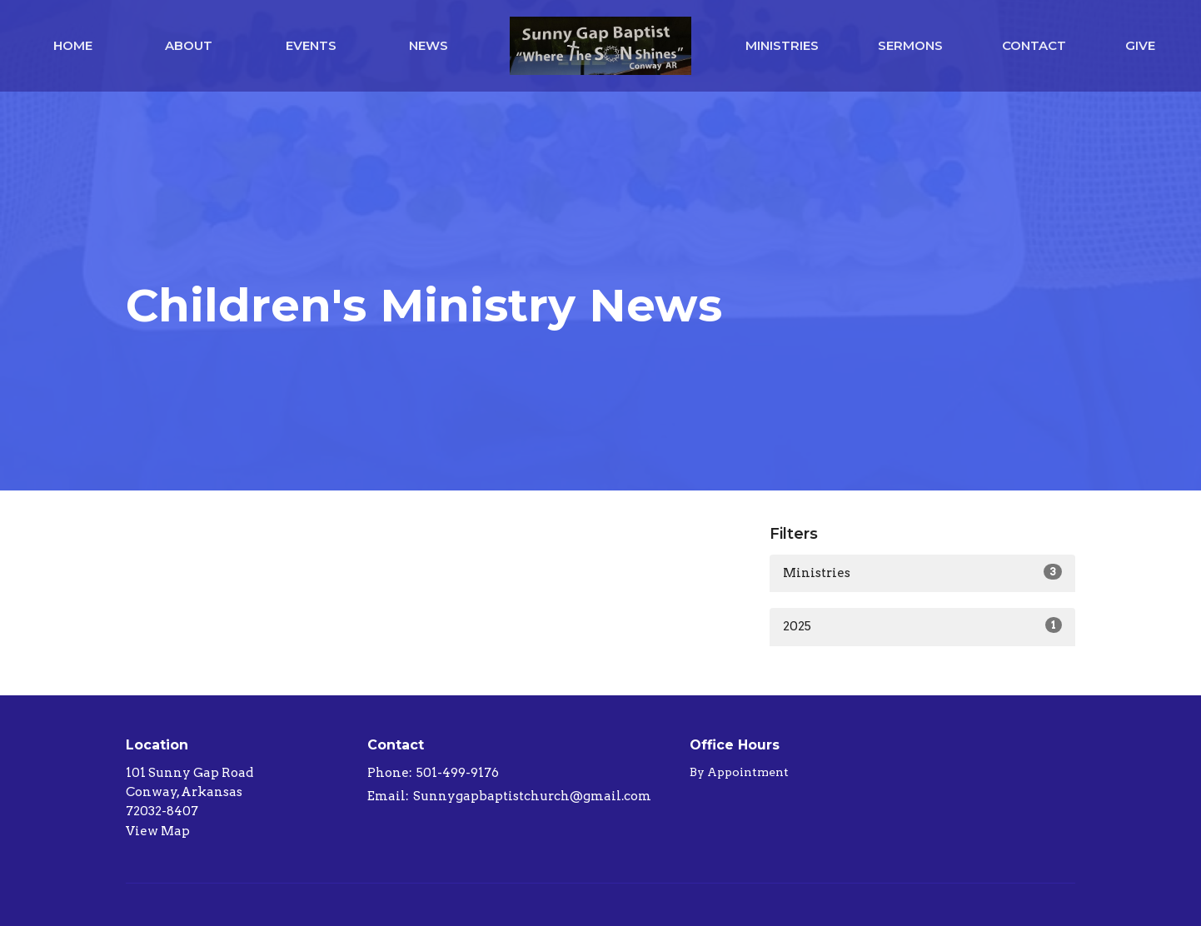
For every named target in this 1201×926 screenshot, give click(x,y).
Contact (1034, 45)
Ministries (782, 45)
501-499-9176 (457, 772)
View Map (158, 831)
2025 (922, 625)
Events (311, 45)
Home (72, 45)
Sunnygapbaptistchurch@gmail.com (532, 796)
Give (1140, 45)
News (428, 45)
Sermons (910, 45)
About (188, 45)
